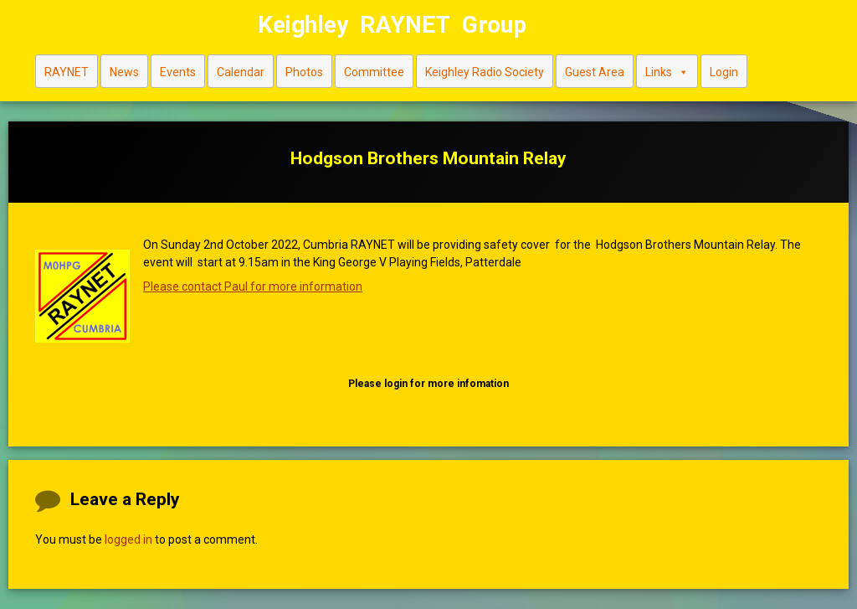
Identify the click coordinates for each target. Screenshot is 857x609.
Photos (304, 72)
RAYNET (66, 72)
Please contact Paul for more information (252, 286)
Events (178, 72)
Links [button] (667, 71)
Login (724, 72)
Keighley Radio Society (484, 72)
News (124, 72)
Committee (374, 72)
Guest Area (594, 72)
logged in (128, 539)
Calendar (240, 72)
